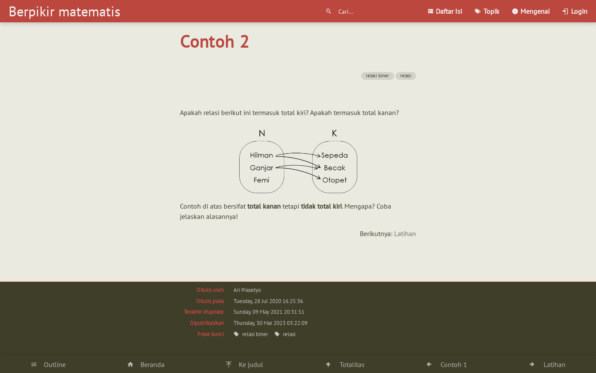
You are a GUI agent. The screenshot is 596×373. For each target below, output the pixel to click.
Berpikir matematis (64, 11)
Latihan (405, 233)
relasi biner (377, 76)
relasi (405, 76)
